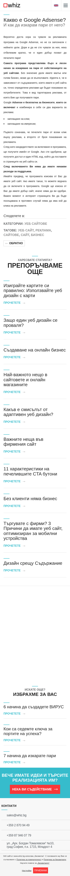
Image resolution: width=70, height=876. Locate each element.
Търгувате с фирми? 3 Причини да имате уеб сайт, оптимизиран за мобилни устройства (33, 531)
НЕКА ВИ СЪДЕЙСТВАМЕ (35, 789)
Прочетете (14, 302)
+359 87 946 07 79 (19, 835)
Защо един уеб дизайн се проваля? (31, 323)
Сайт (25, 235)
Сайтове (11, 235)
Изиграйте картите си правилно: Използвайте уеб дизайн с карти (33, 290)
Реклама (43, 230)
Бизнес (37, 235)
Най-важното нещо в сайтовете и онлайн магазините (25, 379)
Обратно (14, 243)
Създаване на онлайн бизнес (35, 350)
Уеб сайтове (35, 223)
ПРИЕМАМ (40, 870)
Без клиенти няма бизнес (30, 498)
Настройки (26, 871)
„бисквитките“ (43, 863)
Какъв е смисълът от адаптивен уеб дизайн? (28, 412)
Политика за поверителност (29, 859)
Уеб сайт (26, 230)
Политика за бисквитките (55, 859)
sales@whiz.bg (16, 815)
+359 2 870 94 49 (18, 825)
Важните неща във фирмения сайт (23, 442)
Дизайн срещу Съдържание (33, 563)
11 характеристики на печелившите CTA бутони (30, 471)
